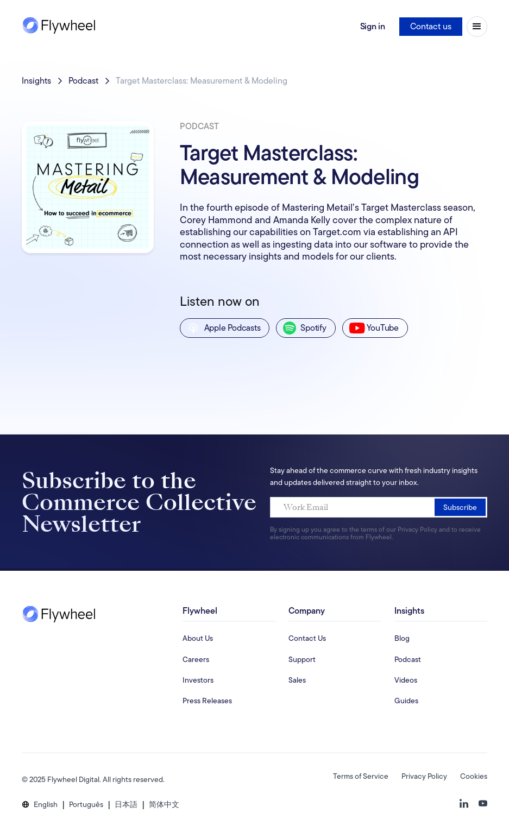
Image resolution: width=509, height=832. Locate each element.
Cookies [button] (473, 776)
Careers (196, 659)
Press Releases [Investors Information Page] (207, 700)
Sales (297, 680)
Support (302, 659)
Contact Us (307, 638)
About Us (198, 638)
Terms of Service (360, 776)
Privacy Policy (424, 776)
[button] (46, 804)
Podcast (83, 80)
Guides (406, 700)
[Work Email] (378, 507)
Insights (36, 80)
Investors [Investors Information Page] (198, 680)
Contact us (430, 26)
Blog (402, 638)
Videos (405, 680)
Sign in (372, 26)
